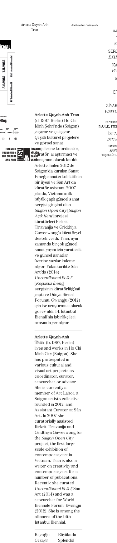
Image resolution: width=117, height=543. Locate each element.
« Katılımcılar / (84, 25)
